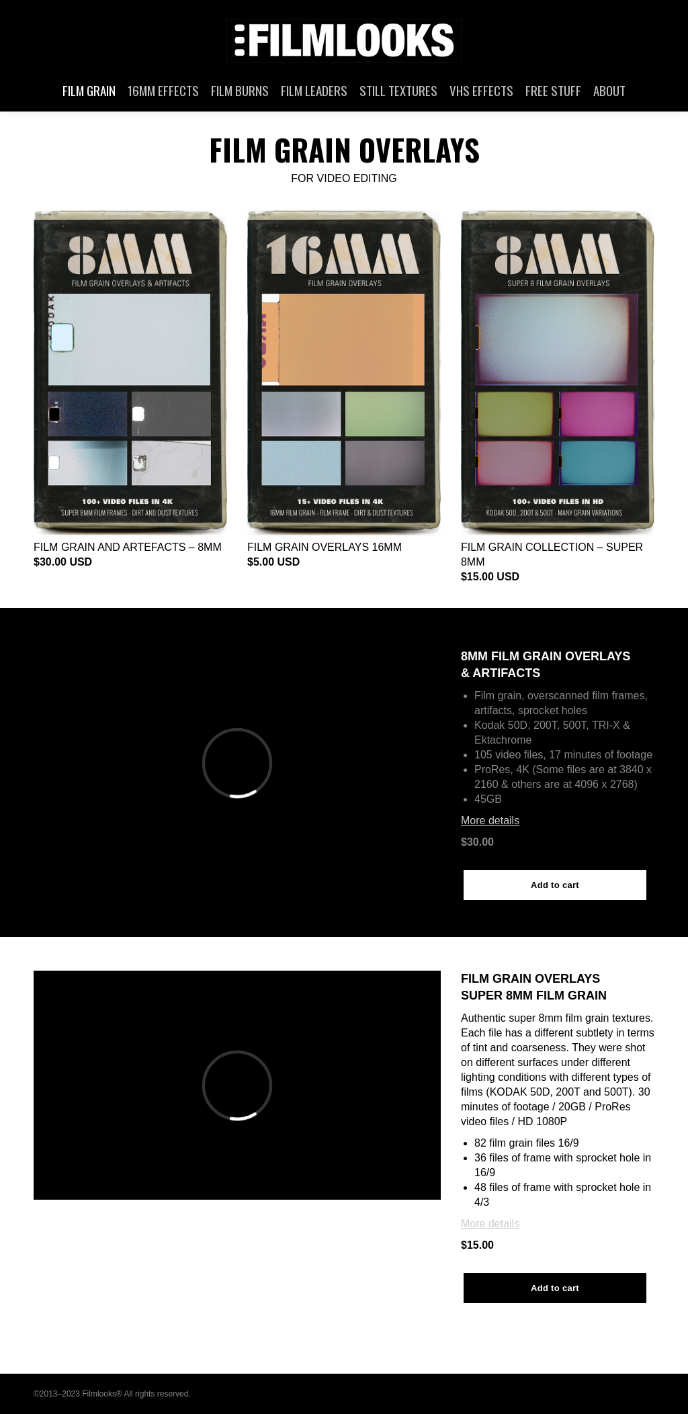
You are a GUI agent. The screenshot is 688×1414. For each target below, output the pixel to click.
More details (490, 820)
